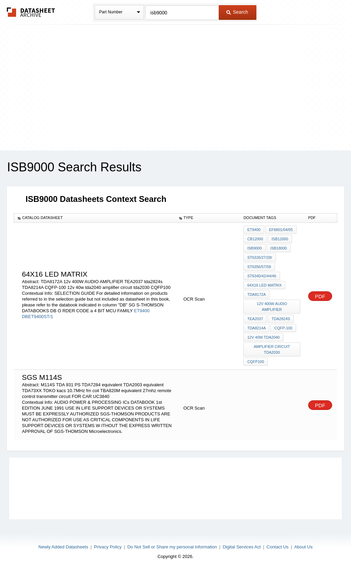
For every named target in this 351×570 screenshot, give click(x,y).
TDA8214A (256, 328)
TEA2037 (255, 319)
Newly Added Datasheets (63, 546)
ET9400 (142, 310)
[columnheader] (95, 218)
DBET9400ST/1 (37, 316)
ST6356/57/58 (259, 267)
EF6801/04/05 (281, 230)
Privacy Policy (108, 546)
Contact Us (278, 546)
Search (237, 12)
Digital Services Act (242, 546)
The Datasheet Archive (31, 12)
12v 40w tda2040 (263, 337)
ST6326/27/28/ (259, 257)
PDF (320, 296)
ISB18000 (278, 248)
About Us (303, 546)
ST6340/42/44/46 (261, 276)
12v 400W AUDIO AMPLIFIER (272, 307)
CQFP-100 (283, 328)
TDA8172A (256, 294)
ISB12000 (279, 239)
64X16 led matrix (264, 285)
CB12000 (255, 239)
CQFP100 (255, 362)
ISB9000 (254, 248)
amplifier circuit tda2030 (272, 349)
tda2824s (280, 319)
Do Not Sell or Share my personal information (172, 546)
